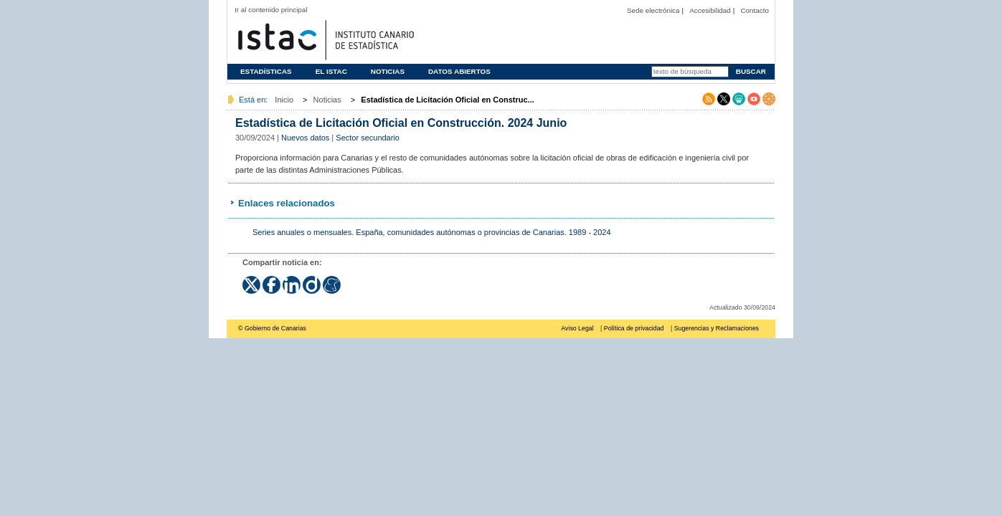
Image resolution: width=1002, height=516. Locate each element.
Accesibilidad (710, 10)
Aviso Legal (577, 328)
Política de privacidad (634, 328)
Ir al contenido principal (271, 10)
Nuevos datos (305, 137)
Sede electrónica (653, 10)
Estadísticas (266, 71)
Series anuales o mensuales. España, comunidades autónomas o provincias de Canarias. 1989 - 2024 (431, 232)
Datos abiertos (459, 71)
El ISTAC (331, 71)
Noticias (388, 71)
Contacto (754, 10)
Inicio (284, 99)
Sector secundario (368, 137)
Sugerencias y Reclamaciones (716, 328)
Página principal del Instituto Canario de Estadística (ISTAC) (324, 38)
